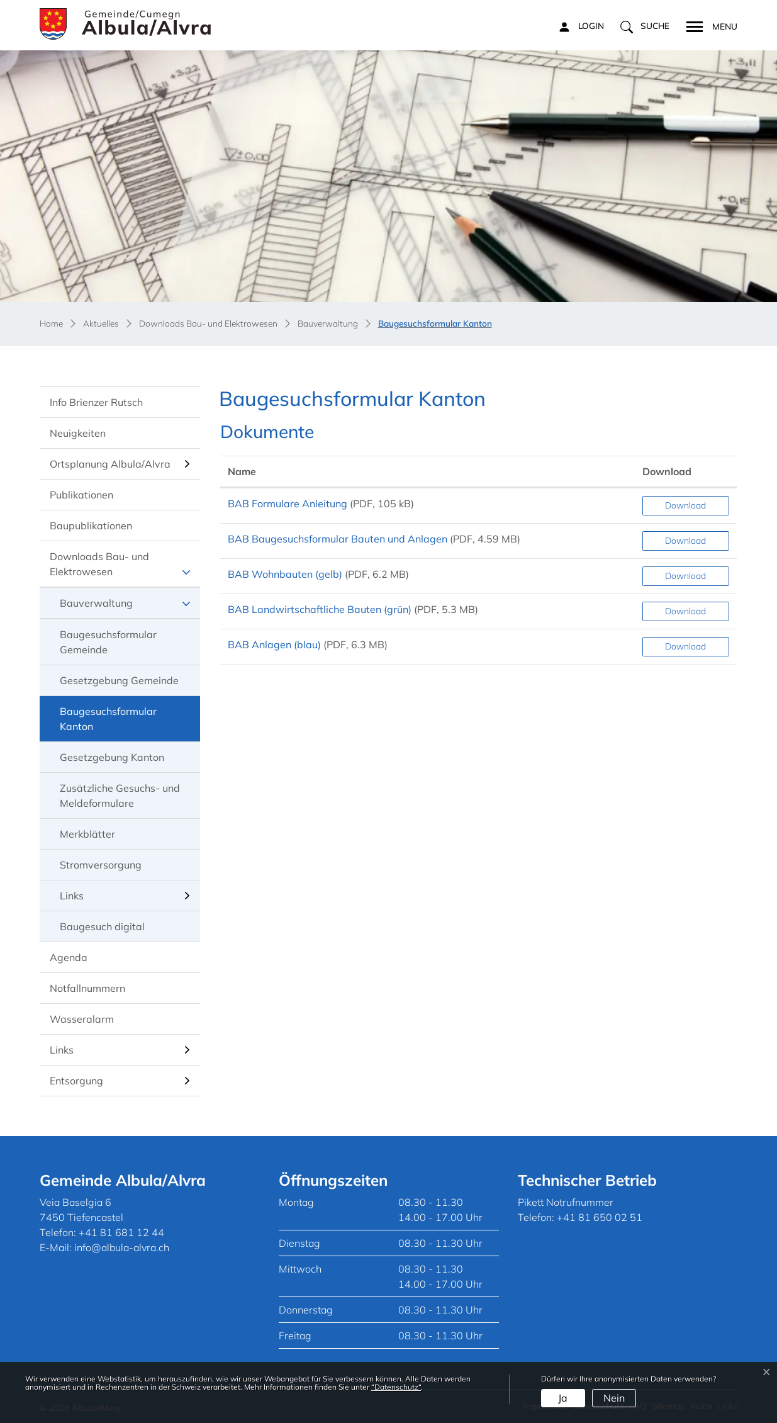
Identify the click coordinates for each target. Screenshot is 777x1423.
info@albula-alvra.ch (121, 1247)
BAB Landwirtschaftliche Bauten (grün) (319, 609)
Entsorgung (76, 1080)
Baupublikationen (91, 525)
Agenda (68, 957)
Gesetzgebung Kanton (112, 757)
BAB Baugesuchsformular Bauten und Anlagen (337, 538)
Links (72, 895)
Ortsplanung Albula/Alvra (110, 464)
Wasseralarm (82, 1019)
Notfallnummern (87, 988)
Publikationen (81, 494)
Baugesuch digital (102, 926)
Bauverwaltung (96, 603)
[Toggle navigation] (708, 25)
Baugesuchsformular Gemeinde (108, 642)
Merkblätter (87, 834)
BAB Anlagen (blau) (274, 644)
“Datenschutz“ (396, 1387)
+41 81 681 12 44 (121, 1232)
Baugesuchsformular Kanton (108, 723)
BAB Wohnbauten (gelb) (285, 574)
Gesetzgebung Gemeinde (119, 680)
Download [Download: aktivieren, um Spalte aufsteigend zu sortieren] (666, 471)
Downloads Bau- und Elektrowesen (99, 564)
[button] (645, 26)
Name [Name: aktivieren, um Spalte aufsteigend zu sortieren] (242, 471)
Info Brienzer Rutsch (96, 402)
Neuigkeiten (78, 433)
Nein (614, 1398)
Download (685, 505)
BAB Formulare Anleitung (287, 503)
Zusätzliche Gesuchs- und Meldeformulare (120, 795)
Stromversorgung (101, 864)
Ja (562, 1398)
